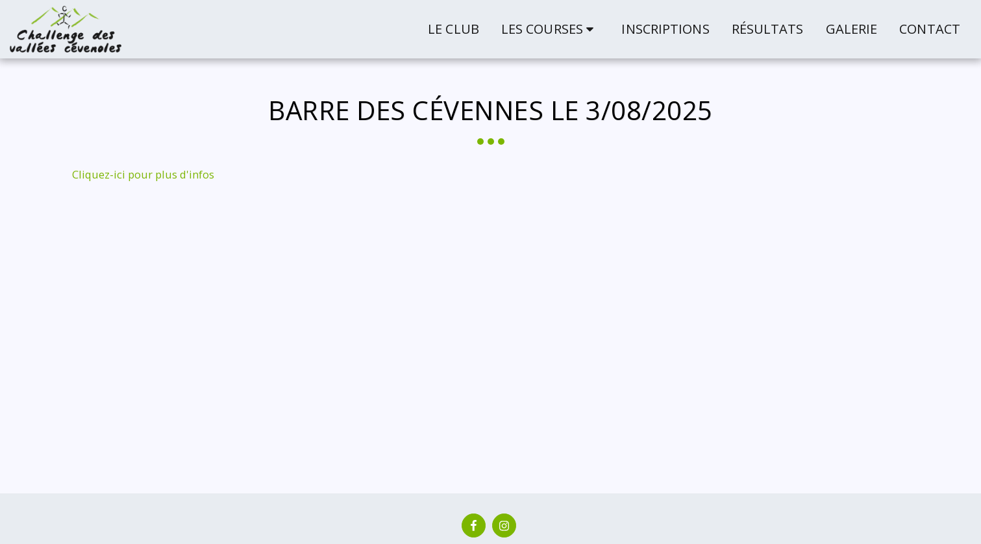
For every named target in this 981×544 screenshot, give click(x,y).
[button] (550, 29)
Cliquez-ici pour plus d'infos (143, 174)
